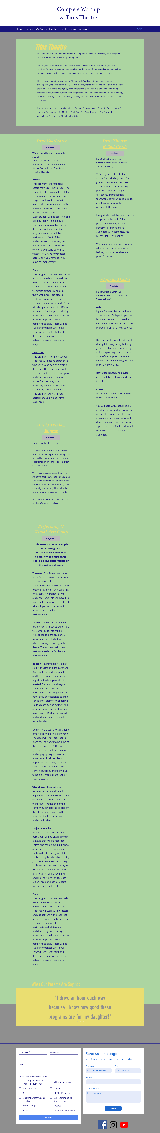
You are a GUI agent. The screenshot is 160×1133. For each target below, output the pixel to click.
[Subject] (112, 1081)
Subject (89, 1077)
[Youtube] (124, 1124)
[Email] (48, 1069)
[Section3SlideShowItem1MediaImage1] (77, 1021)
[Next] (138, 1007)
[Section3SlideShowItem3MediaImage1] (83, 1021)
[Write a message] (113, 1097)
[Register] (51, 147)
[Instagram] (113, 1124)
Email (22, 1064)
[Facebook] (102, 1124)
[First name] (32, 1057)
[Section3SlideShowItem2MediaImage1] (80, 1021)
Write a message (92, 1088)
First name (24, 1052)
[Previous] (21, 1007)
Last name (55, 1052)
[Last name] (63, 1057)
